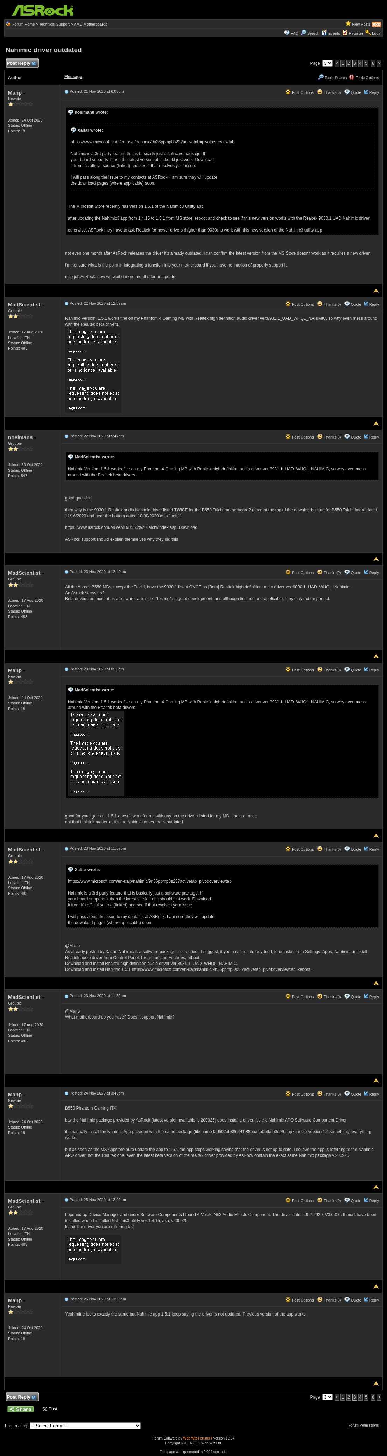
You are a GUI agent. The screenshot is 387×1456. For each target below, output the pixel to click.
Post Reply (21, 64)
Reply (374, 92)
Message (73, 76)
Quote (356, 92)
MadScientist (26, 305)
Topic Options (364, 78)
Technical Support (54, 24)
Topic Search (332, 78)
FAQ (294, 33)
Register (356, 33)
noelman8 (22, 437)
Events (331, 33)
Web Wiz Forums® (197, 1438)
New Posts (361, 24)
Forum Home (23, 24)
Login (376, 33)
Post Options (299, 92)
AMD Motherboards (90, 24)
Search (313, 33)
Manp (17, 93)
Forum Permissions (365, 1425)
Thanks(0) (329, 92)
